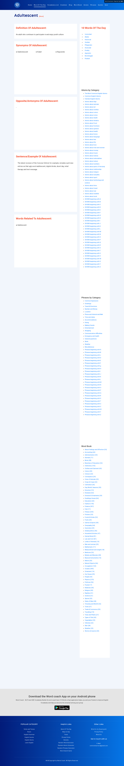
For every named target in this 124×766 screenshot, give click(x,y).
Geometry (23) (89, 528)
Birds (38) (88, 460)
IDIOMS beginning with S (93, 248)
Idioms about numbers (92, 164)
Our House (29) (90, 574)
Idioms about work (91, 196)
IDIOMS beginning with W (93, 259)
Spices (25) (88, 598)
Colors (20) (88, 471)
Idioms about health (91, 131)
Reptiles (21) (89, 593)
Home (30, 5)
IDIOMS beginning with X (93, 261)
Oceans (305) (89, 568)
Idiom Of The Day (66, 729)
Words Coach (61, 760)
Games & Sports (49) (92, 522)
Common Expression (91, 301)
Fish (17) (88, 509)
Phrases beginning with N (93, 385)
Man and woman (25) (92, 544)
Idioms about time (91, 185)
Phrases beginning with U (93, 404)
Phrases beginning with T (93, 401)
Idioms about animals (92, 104)
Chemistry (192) (90, 466)
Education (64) (89, 501)
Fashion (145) (89, 504)
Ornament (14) (89, 571)
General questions (91, 339)
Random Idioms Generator (66, 745)
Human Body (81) (90, 536)
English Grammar (29, 734)
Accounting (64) (90, 452)
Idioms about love (90, 145)
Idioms (86, 5)
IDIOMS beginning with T (93, 250)
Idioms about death (91, 118)
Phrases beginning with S (93, 398)
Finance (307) (89, 506)
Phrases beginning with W (93, 409)
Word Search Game (66, 751)
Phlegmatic (88, 45)
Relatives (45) (89, 588)
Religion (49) (89, 590)
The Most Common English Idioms (96, 93)
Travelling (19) (89, 612)
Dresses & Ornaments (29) (93, 495)
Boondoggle (89, 56)
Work (86, 341)
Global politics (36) (91, 531)
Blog (70, 5)
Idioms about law (90, 139)
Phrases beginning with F (93, 363)
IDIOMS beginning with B (93, 202)
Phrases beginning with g (93, 366)
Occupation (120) (90, 566)
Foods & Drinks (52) (91, 517)
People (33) (88, 577)
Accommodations (91, 320)
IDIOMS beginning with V (93, 256)
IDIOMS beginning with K (93, 226)
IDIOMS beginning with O (93, 237)
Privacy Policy (99, 731)
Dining (87, 322)
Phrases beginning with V (93, 406)
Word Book (78, 5)
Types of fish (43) (90, 617)
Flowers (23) (89, 514)
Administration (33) (91, 455)
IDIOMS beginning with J (93, 223)
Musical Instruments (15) (93, 558)
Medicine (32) (89, 552)
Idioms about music (91, 153)
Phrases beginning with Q (93, 393)
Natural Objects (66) (91, 563)
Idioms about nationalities (93, 158)
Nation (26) (88, 560)
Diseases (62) (89, 493)
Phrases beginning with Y (93, 412)
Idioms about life (90, 142)
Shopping (88, 330)
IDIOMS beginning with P (93, 240)
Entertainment (89, 328)
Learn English (29, 742)
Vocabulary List (53, 5)
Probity (87, 50)
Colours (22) (89, 474)
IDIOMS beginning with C (93, 204)
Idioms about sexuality (92, 175)
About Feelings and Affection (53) (96, 449)
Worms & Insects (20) (92, 631)
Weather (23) (89, 628)
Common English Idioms (93, 96)
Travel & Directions (91, 306)
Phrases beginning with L (93, 379)
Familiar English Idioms (92, 99)
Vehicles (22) (89, 623)
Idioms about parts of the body (95, 166)
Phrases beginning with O (93, 387)
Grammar (63, 5)
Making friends (89, 325)
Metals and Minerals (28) (93, 555)
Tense (66, 734)
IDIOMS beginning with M (93, 231)
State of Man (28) (90, 601)
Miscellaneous (89, 347)
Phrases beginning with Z (93, 414)
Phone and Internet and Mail (94, 314)
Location (88, 312)
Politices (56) (89, 582)
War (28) (88, 625)
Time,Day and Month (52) (93, 604)
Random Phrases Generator (66, 748)
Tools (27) (88, 606)
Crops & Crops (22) (91, 482)
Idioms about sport (91, 177)
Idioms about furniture (92, 126)
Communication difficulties (93, 333)
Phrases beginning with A (93, 349)
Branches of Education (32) (94, 463)
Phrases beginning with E (93, 360)
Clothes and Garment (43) (93, 468)
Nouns (29, 731)
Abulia (87, 37)
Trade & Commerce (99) (92, 609)
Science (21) (89, 596)
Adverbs (66, 740)
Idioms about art (90, 107)
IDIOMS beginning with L (93, 229)
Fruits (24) (88, 520)
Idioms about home (91, 134)
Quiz (106, 5)
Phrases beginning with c (93, 355)
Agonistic (88, 53)
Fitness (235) (89, 512)
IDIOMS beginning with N (93, 234)
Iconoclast (88, 34)
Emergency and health (92, 336)
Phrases (93, 5)
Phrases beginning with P (93, 390)
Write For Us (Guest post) (99, 729)
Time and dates (90, 317)
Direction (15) (89, 490)
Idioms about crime (91, 115)
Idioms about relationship (93, 169)
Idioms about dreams (92, 120)
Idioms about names (91, 156)
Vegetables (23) (90, 620)
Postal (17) (88, 585)
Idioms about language (92, 137)
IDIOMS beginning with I (92, 221)
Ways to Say (66, 731)
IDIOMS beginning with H (93, 218)
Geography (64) (90, 525)
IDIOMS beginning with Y (93, 264)
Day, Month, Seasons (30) (93, 487)
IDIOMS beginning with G (93, 215)
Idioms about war (90, 191)
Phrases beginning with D (93, 358)
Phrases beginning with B (93, 352)
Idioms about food (91, 123)
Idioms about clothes (92, 109)
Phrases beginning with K (93, 377)
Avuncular (88, 48)
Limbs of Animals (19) (92, 541)
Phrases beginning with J (93, 374)
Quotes (100, 5)
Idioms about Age (90, 101)
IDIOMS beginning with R (93, 245)
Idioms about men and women (95, 147)
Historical (88, 39)
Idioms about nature (91, 161)
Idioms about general (92, 128)
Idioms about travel (91, 188)
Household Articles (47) (92, 533)
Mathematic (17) (90, 547)
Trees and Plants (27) (92, 615)
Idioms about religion (92, 172)
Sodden (87, 42)
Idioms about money (91, 150)
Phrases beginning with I (93, 371)
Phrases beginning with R (93, 396)
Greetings (88, 303)
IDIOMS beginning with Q (93, 242)
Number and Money (91, 309)
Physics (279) (89, 579)
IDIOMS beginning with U (93, 253)
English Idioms (29, 740)
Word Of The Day (40, 5)
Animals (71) (89, 457)
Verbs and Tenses (29, 729)
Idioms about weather (92, 193)
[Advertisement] (45, 74)
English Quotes (29, 737)
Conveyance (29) (90, 476)
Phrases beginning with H (93, 368)
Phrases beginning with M (93, 382)
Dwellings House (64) (92, 498)
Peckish (87, 58)
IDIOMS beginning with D (93, 207)
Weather (87, 344)
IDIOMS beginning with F (93, 212)
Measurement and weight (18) (94, 550)
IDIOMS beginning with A (93, 199)
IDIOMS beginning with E (93, 210)
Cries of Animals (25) (92, 479)
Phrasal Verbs (66, 737)
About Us (99, 734)
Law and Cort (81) (91, 539)
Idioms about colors (91, 112)
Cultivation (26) (90, 484)
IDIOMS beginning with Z (93, 267)
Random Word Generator (66, 742)
